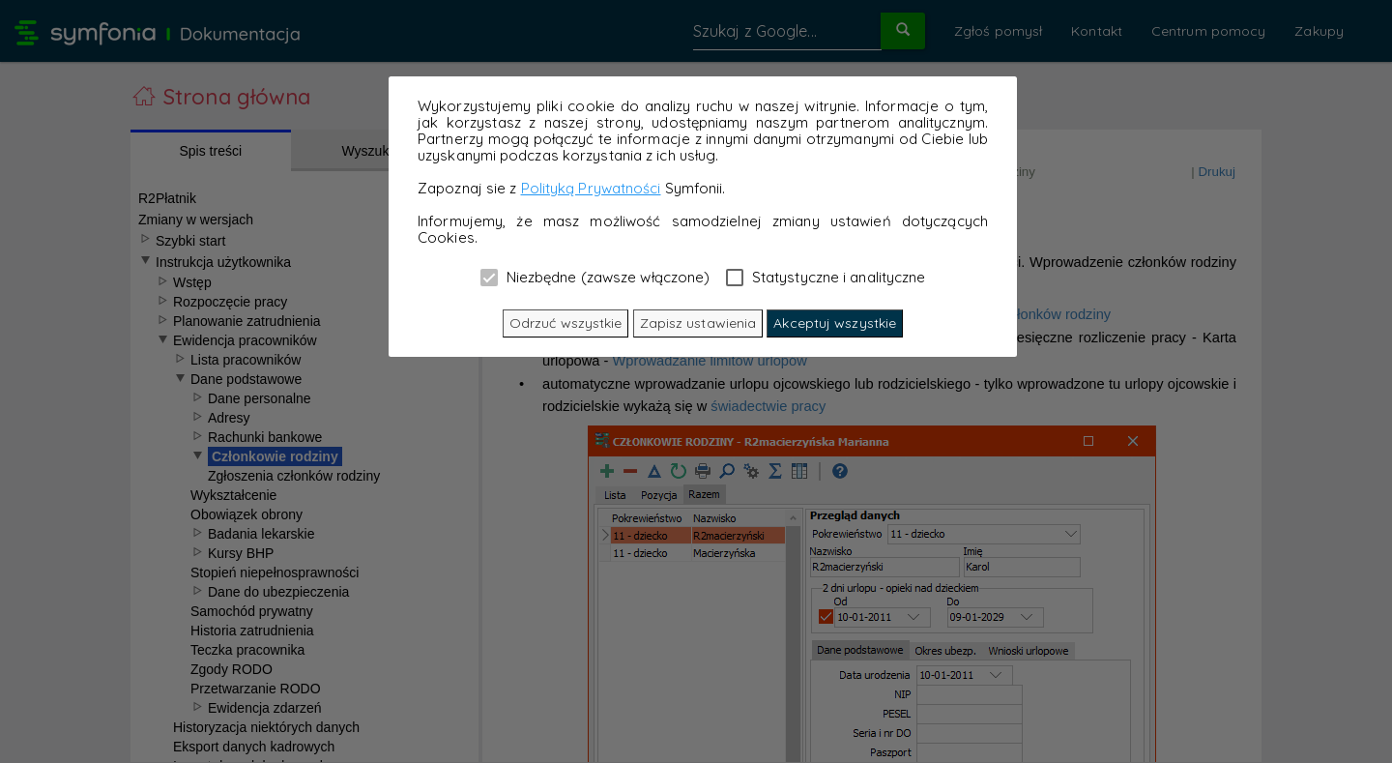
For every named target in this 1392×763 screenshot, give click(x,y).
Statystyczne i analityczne (826, 276)
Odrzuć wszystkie (566, 323)
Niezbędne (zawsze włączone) (595, 276)
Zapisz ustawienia (698, 323)
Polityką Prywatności (591, 188)
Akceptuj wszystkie (834, 323)
